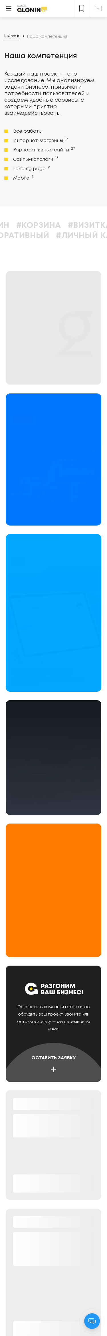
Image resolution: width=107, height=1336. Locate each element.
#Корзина (65, 225)
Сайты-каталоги (35, 159)
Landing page (31, 168)
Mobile (22, 177)
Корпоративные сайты (43, 149)
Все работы (28, 131)
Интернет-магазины (40, 140)
